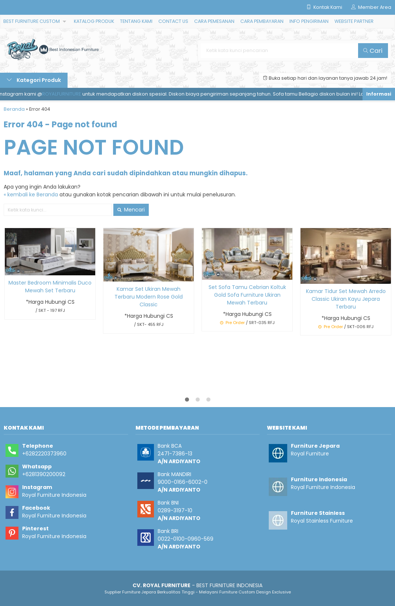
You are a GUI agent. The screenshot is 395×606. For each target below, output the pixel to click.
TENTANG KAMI (136, 21)
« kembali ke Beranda (31, 194)
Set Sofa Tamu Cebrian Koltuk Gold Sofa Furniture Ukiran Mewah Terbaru (247, 294)
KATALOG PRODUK (94, 21)
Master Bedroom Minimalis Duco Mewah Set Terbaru (50, 286)
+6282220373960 (44, 453)
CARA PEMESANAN (214, 21)
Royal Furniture (310, 453)
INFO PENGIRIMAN (309, 21)
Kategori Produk (34, 80)
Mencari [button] (131, 209)
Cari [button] (372, 50)
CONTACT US (173, 21)
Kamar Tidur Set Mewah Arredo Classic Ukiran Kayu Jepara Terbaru (346, 298)
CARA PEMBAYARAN (262, 21)
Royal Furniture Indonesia (54, 495)
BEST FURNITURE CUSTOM (31, 21)
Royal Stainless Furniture (322, 520)
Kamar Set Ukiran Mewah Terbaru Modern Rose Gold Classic (148, 296)
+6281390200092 (43, 474)
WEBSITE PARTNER (354, 21)
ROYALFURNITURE (63, 93)
